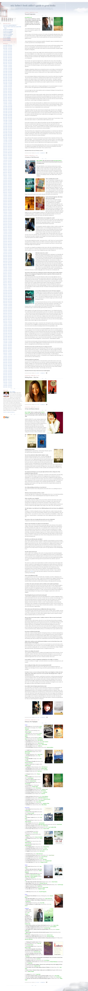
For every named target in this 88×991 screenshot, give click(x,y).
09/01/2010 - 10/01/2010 (7, 155)
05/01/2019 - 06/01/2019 (7, 314)
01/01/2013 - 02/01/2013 (7, 198)
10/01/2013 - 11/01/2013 (7, 212)
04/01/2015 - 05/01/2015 (7, 239)
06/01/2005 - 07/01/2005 (7, 59)
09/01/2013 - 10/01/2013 (7, 210)
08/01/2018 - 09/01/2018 (7, 301)
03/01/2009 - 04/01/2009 (7, 128)
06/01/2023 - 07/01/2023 (7, 377)
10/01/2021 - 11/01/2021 (7, 353)
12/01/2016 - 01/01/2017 (7, 270)
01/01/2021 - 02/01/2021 (7, 344)
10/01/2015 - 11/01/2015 (7, 249)
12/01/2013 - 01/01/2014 (7, 215)
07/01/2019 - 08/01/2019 (7, 318)
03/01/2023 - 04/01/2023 (7, 374)
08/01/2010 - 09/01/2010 (7, 154)
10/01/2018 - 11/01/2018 (7, 304)
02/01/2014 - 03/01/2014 (7, 218)
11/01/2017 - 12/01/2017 (7, 287)
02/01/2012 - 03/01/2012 (7, 181)
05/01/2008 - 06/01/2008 (7, 112)
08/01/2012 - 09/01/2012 (7, 190)
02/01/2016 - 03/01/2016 (7, 255)
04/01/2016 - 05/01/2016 (7, 258)
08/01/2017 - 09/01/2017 (7, 282)
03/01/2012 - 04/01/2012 (7, 183)
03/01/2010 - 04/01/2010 (7, 146)
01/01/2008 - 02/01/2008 (7, 106)
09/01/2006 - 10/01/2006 (7, 82)
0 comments (42, 404)
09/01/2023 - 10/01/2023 (7, 380)
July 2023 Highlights (7, 37)
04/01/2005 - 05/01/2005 (7, 56)
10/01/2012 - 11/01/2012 (7, 193)
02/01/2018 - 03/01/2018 (7, 292)
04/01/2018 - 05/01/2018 (7, 295)
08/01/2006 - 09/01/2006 (7, 80)
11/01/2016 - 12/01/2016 (7, 268)
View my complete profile (9, 412)
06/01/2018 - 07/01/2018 (7, 298)
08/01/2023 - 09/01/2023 (7, 379)
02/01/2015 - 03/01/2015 (7, 236)
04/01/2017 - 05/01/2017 (7, 276)
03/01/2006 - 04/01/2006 (7, 72)
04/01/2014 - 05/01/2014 (7, 221)
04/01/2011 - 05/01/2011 (7, 166)
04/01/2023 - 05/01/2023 (7, 376)
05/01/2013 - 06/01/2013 (7, 204)
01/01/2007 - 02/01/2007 (7, 88)
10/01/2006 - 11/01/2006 (7, 83)
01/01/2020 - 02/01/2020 (7, 327)
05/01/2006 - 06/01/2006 (7, 75)
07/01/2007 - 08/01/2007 (7, 97)
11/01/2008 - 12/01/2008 (7, 121)
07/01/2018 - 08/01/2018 (7, 299)
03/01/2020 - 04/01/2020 (7, 330)
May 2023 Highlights (7, 40)
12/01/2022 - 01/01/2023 (7, 370)
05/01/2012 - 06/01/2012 (7, 186)
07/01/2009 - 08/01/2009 (7, 134)
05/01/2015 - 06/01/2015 (7, 241)
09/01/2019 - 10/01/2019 (7, 321)
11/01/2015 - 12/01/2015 (7, 250)
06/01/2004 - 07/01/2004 (7, 46)
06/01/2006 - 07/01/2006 (7, 77)
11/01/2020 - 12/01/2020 (7, 342)
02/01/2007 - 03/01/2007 (7, 89)
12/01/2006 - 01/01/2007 (7, 86)
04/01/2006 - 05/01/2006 (7, 74)
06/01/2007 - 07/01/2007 (7, 95)
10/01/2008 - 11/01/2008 (7, 120)
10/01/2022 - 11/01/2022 (7, 368)
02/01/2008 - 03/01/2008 (7, 108)
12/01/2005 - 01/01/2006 (7, 68)
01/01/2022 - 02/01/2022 (7, 357)
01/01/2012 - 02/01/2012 (7, 180)
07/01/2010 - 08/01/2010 (7, 152)
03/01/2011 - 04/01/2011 (7, 164)
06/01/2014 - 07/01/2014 (7, 224)
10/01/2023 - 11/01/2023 (7, 382)
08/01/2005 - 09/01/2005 (7, 62)
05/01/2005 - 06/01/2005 (7, 57)
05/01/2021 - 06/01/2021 (7, 348)
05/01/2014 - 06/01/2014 (7, 223)
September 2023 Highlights (8, 34)
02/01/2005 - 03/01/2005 (7, 52)
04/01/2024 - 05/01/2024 (7, 386)
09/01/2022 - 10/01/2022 (7, 367)
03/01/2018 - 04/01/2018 (7, 293)
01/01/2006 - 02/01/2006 (7, 69)
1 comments (42, 982)
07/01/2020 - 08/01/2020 (7, 336)
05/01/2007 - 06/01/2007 (7, 94)
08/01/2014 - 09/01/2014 (7, 227)
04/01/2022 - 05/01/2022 (7, 362)
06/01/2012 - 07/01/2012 (7, 187)
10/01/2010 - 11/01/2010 (7, 157)
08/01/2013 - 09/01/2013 (7, 209)
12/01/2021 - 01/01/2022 (7, 356)
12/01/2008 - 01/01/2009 (7, 123)
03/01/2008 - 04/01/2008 (7, 109)
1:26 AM (37, 982)
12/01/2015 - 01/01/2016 (7, 252)
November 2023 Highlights (8, 31)
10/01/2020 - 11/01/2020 (7, 341)
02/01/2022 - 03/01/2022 (7, 359)
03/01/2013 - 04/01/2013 (7, 201)
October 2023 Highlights (7, 32)
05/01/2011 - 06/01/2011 (7, 167)
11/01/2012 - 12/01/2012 (7, 195)
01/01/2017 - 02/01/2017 (7, 272)
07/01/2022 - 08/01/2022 (7, 365)
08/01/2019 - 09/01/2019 (7, 319)
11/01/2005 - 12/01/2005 (7, 66)
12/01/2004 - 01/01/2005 (7, 49)
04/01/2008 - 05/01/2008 (7, 111)
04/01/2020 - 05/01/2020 (7, 331)
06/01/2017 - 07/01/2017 (7, 279)
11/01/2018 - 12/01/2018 (7, 305)
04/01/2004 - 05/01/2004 (7, 45)
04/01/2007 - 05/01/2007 (7, 92)
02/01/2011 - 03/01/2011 (7, 163)
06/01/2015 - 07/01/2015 (7, 242)
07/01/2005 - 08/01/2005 (7, 60)
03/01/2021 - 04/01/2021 (7, 347)
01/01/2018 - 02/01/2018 (7, 290)
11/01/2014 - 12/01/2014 (7, 232)
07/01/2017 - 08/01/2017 (7, 281)
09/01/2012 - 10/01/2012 (7, 192)
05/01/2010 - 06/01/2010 (7, 149)
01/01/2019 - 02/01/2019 (7, 308)
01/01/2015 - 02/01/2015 (7, 235)
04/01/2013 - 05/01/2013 (7, 203)
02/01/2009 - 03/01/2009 (7, 126)
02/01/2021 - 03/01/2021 (7, 345)
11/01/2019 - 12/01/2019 (7, 324)
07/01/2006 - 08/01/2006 (7, 78)
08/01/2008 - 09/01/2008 (7, 117)
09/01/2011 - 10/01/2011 (7, 174)
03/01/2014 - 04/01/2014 (7, 219)
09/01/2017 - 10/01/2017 (7, 284)
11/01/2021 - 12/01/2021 (7, 354)
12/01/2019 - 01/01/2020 (7, 325)
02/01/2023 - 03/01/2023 (7, 373)
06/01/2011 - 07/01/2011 (7, 169)
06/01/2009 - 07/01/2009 (7, 132)
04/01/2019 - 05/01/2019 (7, 313)
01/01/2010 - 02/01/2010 (7, 143)
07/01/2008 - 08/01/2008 (7, 115)
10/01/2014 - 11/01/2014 (7, 230)
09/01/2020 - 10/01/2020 (7, 339)
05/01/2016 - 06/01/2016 (7, 259)
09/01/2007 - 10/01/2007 (7, 100)
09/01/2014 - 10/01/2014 (7, 229)
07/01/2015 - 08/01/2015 (7, 244)
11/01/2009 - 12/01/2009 (7, 140)
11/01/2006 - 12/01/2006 (7, 85)
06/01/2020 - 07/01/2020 (7, 334)
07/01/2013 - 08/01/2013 (7, 207)
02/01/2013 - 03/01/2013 (7, 200)
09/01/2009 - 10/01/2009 (7, 137)
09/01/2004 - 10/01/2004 (7, 48)
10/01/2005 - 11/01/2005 (7, 65)
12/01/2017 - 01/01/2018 (7, 288)
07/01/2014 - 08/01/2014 (7, 226)
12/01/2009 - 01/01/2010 (7, 141)
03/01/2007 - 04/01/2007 (7, 91)
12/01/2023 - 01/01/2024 (7, 385)
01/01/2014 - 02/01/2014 (7, 216)
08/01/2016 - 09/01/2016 (7, 264)
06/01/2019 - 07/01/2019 (7, 316)
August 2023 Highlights (7, 35)
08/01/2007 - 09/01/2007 (7, 98)
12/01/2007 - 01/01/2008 (7, 105)
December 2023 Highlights (8, 29)
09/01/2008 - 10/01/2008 (7, 118)
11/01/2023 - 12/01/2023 (7, 383)
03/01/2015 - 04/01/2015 (7, 238)
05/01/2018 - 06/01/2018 (7, 296)
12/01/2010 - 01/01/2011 (7, 160)
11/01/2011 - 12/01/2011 (7, 177)
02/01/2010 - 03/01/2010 (7, 144)
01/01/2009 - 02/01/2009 (7, 124)
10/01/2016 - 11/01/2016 (7, 267)
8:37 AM (37, 404)
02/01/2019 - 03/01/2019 (7, 310)
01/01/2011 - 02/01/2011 (7, 161)
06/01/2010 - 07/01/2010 (7, 151)
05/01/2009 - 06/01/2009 (7, 131)
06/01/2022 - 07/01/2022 (7, 364)
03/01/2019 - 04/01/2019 (7, 311)
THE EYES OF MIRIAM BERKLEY (10, 25)
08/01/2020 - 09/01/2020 (7, 337)
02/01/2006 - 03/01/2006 (7, 71)
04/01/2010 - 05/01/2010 (7, 147)
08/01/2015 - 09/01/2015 (7, 246)
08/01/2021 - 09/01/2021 (7, 351)
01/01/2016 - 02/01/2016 (7, 253)
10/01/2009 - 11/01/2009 (7, 138)
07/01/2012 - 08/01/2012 (7, 189)
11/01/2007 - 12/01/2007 (7, 103)
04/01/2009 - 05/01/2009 (7, 129)
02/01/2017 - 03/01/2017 (7, 273)
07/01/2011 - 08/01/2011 (7, 170)
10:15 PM (37, 717)
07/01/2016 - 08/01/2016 (7, 262)
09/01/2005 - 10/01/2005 (7, 63)
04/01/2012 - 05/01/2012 (7, 184)
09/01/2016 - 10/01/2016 (7, 265)
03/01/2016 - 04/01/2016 (7, 256)
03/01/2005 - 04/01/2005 (7, 54)
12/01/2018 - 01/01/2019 (7, 307)
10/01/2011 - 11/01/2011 (7, 175)
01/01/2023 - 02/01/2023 (7, 371)
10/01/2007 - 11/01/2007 (7, 102)
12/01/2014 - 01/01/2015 (7, 233)
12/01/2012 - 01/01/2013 (7, 196)
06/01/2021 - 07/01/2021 (7, 350)
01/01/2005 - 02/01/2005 (7, 51)
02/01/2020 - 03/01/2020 (7, 328)
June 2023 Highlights (7, 38)
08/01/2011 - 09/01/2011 (7, 172)
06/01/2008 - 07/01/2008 (7, 114)
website (31, 571)
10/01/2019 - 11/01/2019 (7, 322)
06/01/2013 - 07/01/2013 (7, 206)
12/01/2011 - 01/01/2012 (7, 178)
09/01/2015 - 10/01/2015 (7, 247)
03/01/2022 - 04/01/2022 (7, 360)
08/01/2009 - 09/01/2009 (7, 135)
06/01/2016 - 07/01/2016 (7, 261)
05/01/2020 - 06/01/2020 (7, 333)
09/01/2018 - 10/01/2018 (7, 302)
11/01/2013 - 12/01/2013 (7, 213)
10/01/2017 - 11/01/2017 (7, 285)
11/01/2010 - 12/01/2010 (7, 158)
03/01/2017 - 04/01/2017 (7, 275)
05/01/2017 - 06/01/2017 (7, 278)
